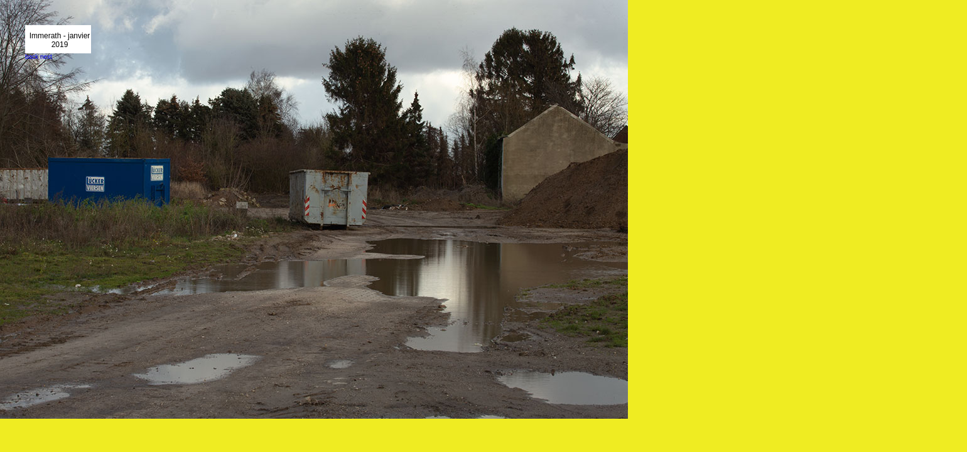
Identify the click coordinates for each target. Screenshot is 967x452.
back (31, 56)
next (46, 56)
